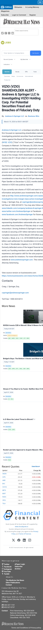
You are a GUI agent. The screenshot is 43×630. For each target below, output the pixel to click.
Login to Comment (19, 15)
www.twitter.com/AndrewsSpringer (16, 211)
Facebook (6, 567)
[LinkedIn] (24, 540)
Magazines (5, 11)
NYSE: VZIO (7, 142)
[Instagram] (29, 540)
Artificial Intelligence (12, 335)
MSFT (4, 494)
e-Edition (7, 7)
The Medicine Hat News (15, 580)
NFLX (12, 399)
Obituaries (18, 7)
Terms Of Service (25, 534)
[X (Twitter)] (13, 540)
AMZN (13, 338)
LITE (25, 338)
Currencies (20, 76)
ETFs (26, 72)
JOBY (24, 368)
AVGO (17, 338)
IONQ (20, 368)
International (29, 76)
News (13, 76)
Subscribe (5, 15)
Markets (7, 72)
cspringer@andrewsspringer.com (15, 293)
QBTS (13, 429)
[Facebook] (19, 540)
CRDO (9, 368)
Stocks (17, 72)
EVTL (17, 368)
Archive (18, 569)
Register (32, 15)
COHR (21, 338)
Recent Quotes (8, 59)
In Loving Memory (32, 7)
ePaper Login (20, 564)
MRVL (28, 338)
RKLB (9, 460)
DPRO (13, 368)
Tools (34, 72)
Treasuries (7, 80)
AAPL (4, 477)
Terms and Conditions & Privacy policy (26, 628)
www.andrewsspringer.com (22, 260)
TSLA (4, 503)
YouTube (6, 571)
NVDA (4, 497)
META (4, 490)
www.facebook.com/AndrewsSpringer (17, 214)
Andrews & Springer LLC (11, 130)
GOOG (9, 429)
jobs (8, 42)
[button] (40, 2)
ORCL (4, 500)
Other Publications (13, 583)
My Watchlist (24, 59)
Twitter (5, 564)
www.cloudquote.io (21, 526)
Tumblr (5, 574)
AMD (9, 338)
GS (9, 399)
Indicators (7, 64)
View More (35, 466)
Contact (9, 585)
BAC (3, 484)
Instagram (7, 569)
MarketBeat (8, 332)
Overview (7, 76)
